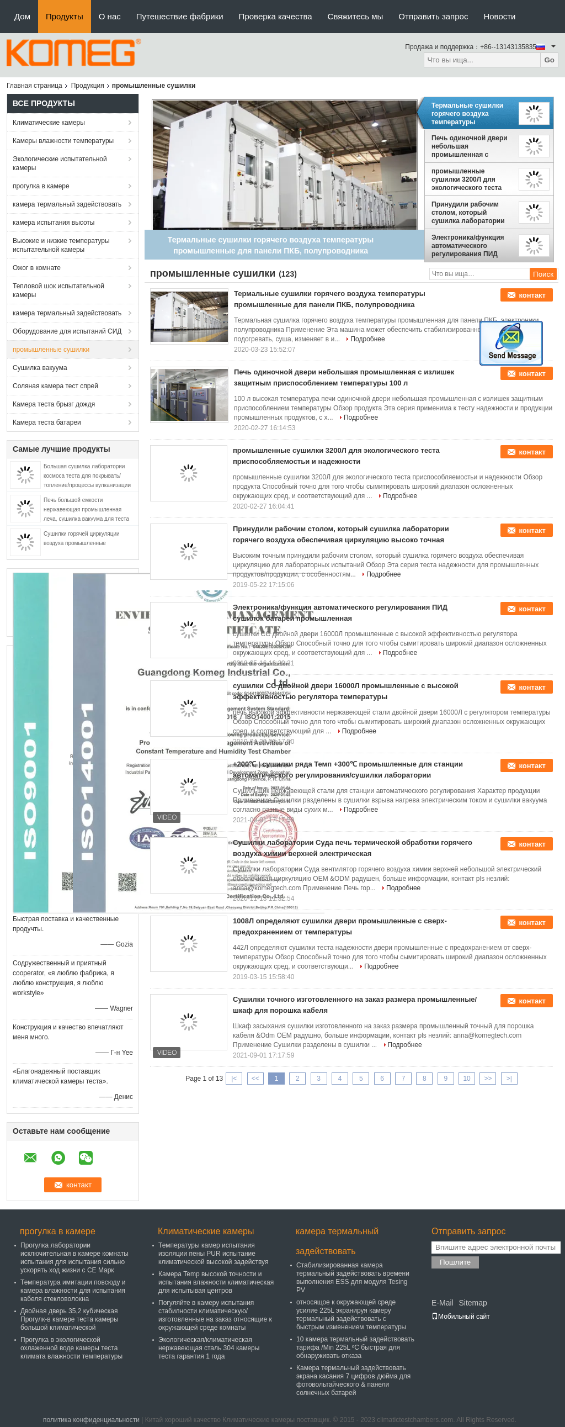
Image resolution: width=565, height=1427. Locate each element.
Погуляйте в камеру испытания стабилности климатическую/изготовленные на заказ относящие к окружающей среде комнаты (215, 1315)
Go (549, 60)
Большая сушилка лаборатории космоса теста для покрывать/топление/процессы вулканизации (87, 475)
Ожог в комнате (37, 268)
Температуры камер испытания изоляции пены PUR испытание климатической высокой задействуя (213, 1253)
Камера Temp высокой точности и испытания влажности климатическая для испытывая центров (216, 1282)
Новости (499, 16)
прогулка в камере (41, 186)
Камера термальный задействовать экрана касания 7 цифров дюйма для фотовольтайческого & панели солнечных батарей (353, 1380)
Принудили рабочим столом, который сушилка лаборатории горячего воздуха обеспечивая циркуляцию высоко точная (468, 212)
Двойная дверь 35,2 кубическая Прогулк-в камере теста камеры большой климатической (69, 1319)
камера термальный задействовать (67, 204)
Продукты (64, 16)
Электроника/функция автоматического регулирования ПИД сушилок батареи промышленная (467, 246)
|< (234, 1078)
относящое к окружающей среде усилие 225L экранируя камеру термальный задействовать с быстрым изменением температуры (351, 1314)
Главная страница (34, 85)
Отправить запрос (433, 16)
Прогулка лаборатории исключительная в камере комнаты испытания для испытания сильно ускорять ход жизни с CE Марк (74, 1257)
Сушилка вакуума (40, 368)
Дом (22, 16)
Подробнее (367, 339)
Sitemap (473, 1302)
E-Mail (442, 1302)
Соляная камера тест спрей (55, 386)
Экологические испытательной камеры (60, 163)
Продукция (87, 85)
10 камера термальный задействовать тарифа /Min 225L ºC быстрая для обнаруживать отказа (355, 1347)
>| (509, 1078)
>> (488, 1078)
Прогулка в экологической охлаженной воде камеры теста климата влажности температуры (71, 1348)
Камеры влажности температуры (63, 141)
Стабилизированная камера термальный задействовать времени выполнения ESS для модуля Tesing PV (352, 1277)
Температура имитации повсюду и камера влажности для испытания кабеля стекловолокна (73, 1290)
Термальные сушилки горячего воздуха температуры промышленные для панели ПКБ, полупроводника (467, 114)
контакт (532, 295)
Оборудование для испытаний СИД (67, 331)
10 (466, 1078)
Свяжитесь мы (355, 16)
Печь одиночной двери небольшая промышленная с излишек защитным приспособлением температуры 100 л (469, 146)
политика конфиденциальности (91, 1420)
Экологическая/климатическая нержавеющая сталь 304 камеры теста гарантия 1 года (208, 1348)
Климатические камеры (49, 122)
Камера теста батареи (47, 422)
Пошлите (455, 1262)
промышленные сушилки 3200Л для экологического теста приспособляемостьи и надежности (469, 179)
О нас (110, 16)
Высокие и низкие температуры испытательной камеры (61, 245)
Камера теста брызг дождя (54, 404)
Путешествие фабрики (179, 16)
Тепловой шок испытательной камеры (58, 290)
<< (255, 1078)
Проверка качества (275, 16)
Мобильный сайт (460, 1316)
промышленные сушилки (51, 349)
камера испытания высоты (53, 222)
